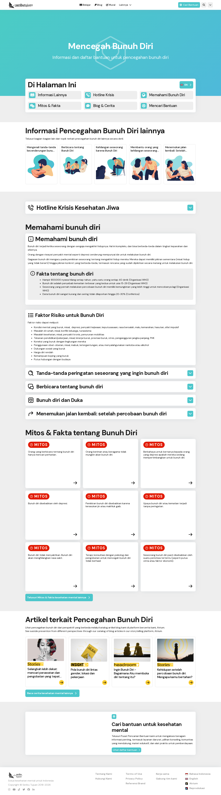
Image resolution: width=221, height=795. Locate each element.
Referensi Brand (135, 783)
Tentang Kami (103, 773)
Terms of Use (134, 773)
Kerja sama (162, 773)
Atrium (193, 783)
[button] (125, 4)
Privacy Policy (134, 778)
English (193, 778)
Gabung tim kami (166, 778)
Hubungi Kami (103, 778)
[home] (20, 5)
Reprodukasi (197, 788)
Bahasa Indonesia (199, 773)
